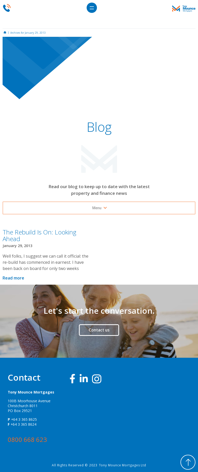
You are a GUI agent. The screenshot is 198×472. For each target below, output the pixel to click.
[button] (92, 8)
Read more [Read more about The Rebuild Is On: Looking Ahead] (13, 278)
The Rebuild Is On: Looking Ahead (39, 235)
